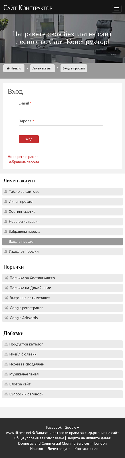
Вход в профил (21, 241)
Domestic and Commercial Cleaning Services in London (62, 443)
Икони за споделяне (26, 364)
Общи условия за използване (39, 438)
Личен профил (20, 201)
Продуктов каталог (25, 344)
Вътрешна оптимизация (29, 298)
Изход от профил (23, 251)
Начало (14, 68)
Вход (28, 139)
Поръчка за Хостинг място (32, 278)
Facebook (54, 427)
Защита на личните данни (89, 438)
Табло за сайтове (23, 191)
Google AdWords (23, 318)
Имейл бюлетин (22, 354)
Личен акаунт (42, 68)
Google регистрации (26, 308)
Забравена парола (23, 162)
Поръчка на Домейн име (30, 288)
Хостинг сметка (21, 211)
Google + (72, 427)
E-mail (24, 103)
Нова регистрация (23, 157)
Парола (25, 121)
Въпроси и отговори (25, 394)
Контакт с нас (86, 449)
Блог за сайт (19, 384)
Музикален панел (23, 374)
